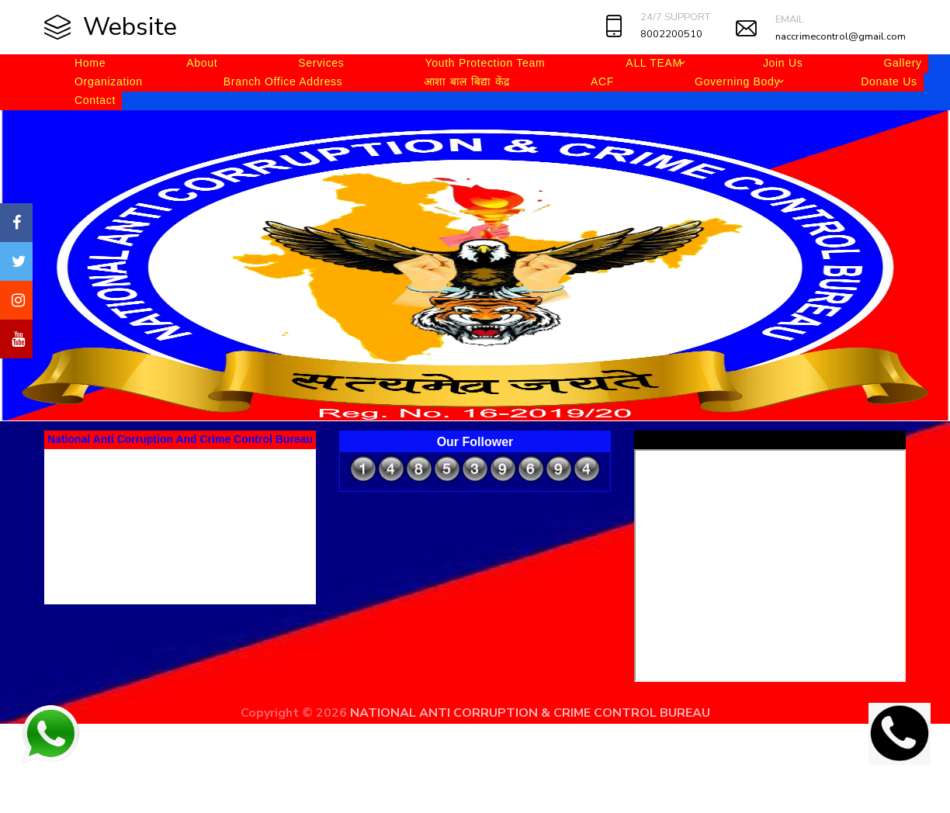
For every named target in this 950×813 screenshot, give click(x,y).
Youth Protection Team (485, 63)
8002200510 (671, 34)
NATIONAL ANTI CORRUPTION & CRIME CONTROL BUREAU (530, 712)
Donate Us (889, 81)
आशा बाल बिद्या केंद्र (467, 81)
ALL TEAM (654, 63)
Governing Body (737, 81)
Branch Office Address (283, 81)
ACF (602, 81)
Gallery (902, 63)
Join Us (783, 63)
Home (90, 63)
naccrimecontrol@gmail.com (840, 36)
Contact (95, 100)
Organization (109, 81)
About (201, 63)
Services (321, 63)
